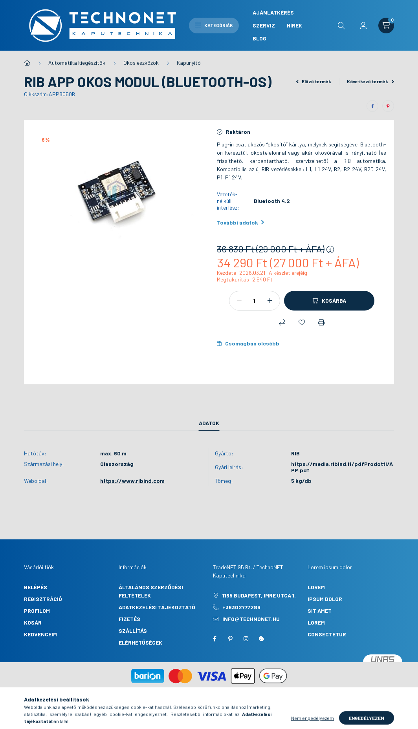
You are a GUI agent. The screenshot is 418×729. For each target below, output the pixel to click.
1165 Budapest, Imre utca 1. (259, 595)
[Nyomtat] (321, 322)
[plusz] (270, 301)
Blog (259, 38)
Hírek (294, 25)
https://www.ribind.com (132, 480)
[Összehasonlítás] (282, 322)
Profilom (37, 610)
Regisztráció (43, 599)
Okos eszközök (141, 62)
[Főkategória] (27, 62)
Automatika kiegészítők (76, 62)
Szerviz (264, 25)
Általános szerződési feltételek (151, 591)
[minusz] (239, 301)
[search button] (341, 25)
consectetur (327, 634)
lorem (316, 587)
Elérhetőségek (140, 642)
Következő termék (370, 81)
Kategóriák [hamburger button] (214, 25)
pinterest (230, 639)
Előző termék (314, 81)
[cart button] (386, 25)
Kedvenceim (40, 634)
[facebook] (372, 106)
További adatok (240, 222)
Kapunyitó (189, 62)
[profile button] (363, 25)
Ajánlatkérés (273, 12)
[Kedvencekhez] (302, 322)
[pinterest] (388, 106)
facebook (214, 639)
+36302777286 (241, 607)
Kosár (33, 622)
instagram (246, 639)
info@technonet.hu (251, 619)
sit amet (320, 610)
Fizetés (129, 619)
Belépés (35, 587)
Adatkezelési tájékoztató (157, 607)
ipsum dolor (325, 599)
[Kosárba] (329, 301)
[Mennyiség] (254, 300)
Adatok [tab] (209, 423)
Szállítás (133, 630)
